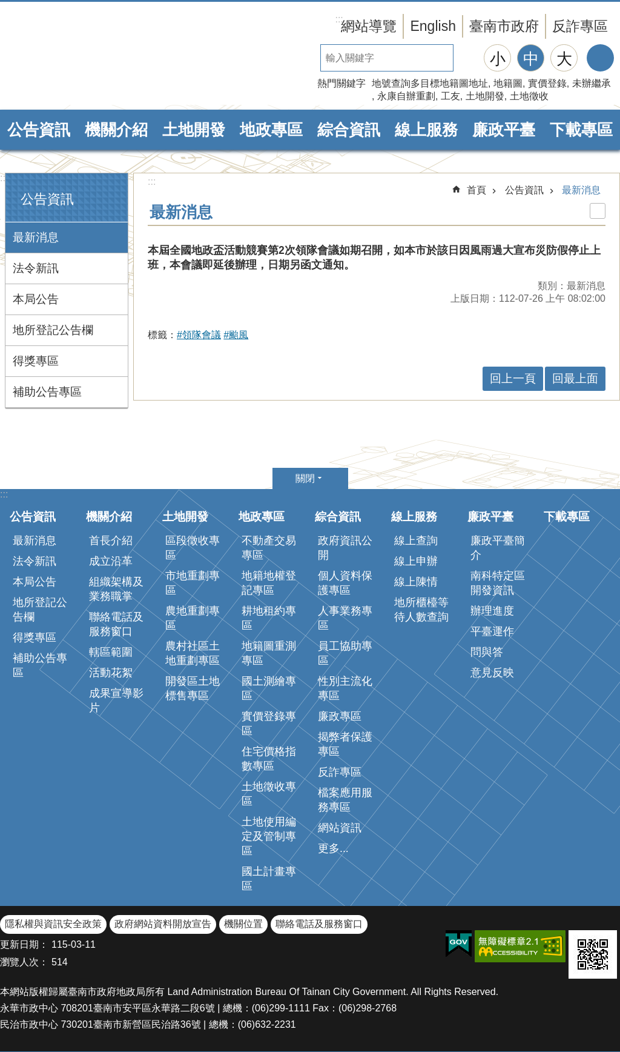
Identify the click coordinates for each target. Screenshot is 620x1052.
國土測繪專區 (269, 688)
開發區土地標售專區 (192, 688)
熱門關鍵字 (341, 83)
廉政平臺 (503, 129)
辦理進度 (492, 611)
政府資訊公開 (345, 547)
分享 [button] (600, 58)
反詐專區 (580, 26)
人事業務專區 (345, 618)
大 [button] (564, 58)
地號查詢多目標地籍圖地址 (430, 83)
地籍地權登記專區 (269, 583)
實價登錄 (547, 83)
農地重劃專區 (192, 618)
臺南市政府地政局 (103, 56)
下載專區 (581, 129)
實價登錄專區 (269, 723)
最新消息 (36, 237)
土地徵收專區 (269, 794)
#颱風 (235, 335)
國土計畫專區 (269, 878)
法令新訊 (36, 268)
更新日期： (24, 944)
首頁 (476, 190)
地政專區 (271, 129)
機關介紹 (116, 129)
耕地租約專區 (269, 618)
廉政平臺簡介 (497, 547)
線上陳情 (416, 582)
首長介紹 (111, 540)
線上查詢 (416, 540)
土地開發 (485, 96)
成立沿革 (111, 561)
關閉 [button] (305, 478)
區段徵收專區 (192, 547)
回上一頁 (513, 378)
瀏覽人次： (24, 962)
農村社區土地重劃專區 (192, 653)
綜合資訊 (348, 129)
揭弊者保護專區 (345, 744)
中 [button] (531, 58)
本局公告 (36, 299)
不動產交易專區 (269, 547)
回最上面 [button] (575, 378)
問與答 (486, 652)
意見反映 (492, 673)
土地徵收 (529, 96)
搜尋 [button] (467, 58)
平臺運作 (492, 631)
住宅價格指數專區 (269, 758)
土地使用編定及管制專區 (269, 836)
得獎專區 (36, 361)
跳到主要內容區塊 (6, 6)
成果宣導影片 (116, 700)
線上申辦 (416, 561)
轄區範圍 (111, 652)
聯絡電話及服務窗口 (116, 624)
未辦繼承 (591, 83)
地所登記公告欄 (53, 330)
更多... (333, 848)
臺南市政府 (504, 26)
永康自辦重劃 (406, 96)
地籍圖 (508, 83)
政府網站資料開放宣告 (162, 924)
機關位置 (243, 924)
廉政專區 (339, 716)
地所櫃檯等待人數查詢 (421, 609)
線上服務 (426, 129)
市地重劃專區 (192, 583)
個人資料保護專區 (345, 583)
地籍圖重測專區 (269, 653)
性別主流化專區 (345, 688)
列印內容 (597, 211)
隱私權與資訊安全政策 (53, 924)
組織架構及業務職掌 (116, 589)
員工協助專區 (345, 653)
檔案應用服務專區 (345, 800)
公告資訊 (38, 129)
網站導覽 (369, 26)
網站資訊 (339, 828)
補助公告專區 (47, 391)
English (433, 26)
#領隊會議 (199, 335)
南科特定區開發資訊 (497, 583)
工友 (450, 96)
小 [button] (498, 58)
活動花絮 (111, 673)
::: (4, 178)
